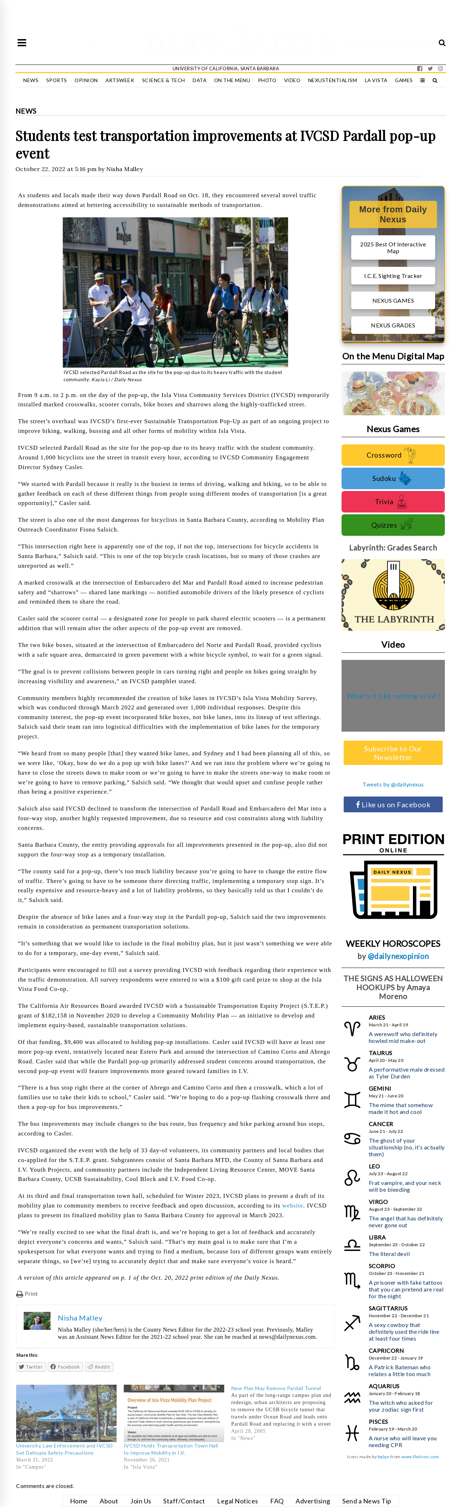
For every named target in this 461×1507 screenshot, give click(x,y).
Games (404, 80)
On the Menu (232, 80)
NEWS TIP (421, 43)
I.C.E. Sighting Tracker (393, 275)
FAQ (277, 1501)
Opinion (86, 80)
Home (79, 1501)
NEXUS (294, 43)
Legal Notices (237, 1501)
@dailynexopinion (398, 955)
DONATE (394, 43)
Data (199, 80)
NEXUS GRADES (393, 325)
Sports (56, 80)
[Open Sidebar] (21, 43)
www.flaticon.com (420, 1456)
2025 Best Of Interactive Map (393, 247)
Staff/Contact (184, 1501)
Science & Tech (163, 80)
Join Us (140, 1501)
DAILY (183, 43)
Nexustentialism (332, 80)
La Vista (376, 80)
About (109, 1501)
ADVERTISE (364, 43)
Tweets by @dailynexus (393, 784)
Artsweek (119, 80)
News (30, 80)
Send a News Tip (366, 1501)
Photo (267, 80)
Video (292, 80)
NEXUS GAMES (393, 300)
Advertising (313, 1501)
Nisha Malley (124, 169)
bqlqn (384, 1456)
